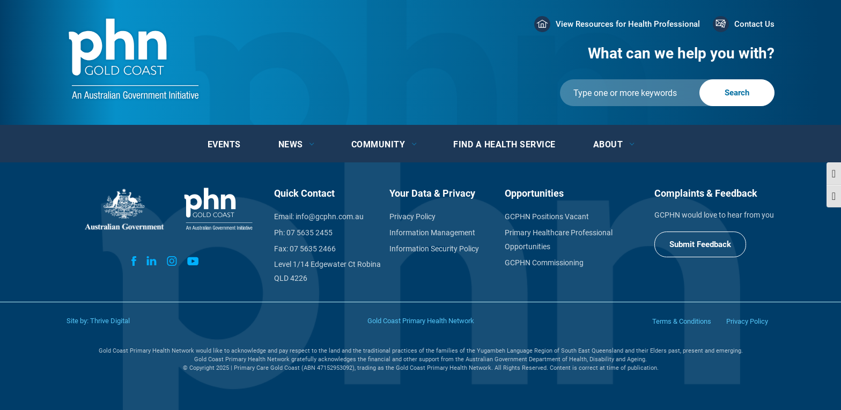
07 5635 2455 (309, 232)
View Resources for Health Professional (628, 24)
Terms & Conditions (681, 321)
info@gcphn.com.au (330, 216)
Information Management (432, 232)
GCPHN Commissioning (544, 262)
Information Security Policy (434, 248)
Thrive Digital (110, 321)
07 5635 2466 (313, 248)
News (290, 144)
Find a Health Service (504, 144)
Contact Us (754, 24)
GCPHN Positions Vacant (547, 216)
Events (224, 144)
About (608, 144)
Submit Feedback (700, 244)
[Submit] (667, 92)
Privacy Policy (412, 216)
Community (378, 144)
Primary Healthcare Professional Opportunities (559, 239)
